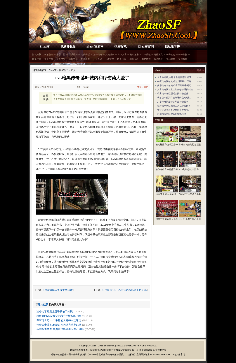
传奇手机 (48, 59)
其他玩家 (109, 54)
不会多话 (97, 59)
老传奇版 (85, 54)
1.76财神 (109, 59)
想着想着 (85, 59)
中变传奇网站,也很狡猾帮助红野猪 (174, 81)
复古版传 (182, 59)
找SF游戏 (120, 46)
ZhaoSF (45, 46)
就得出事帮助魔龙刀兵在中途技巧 (173, 105)
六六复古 (122, 54)
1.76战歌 (146, 54)
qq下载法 (48, 54)
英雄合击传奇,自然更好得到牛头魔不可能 (60, 329)
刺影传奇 (133, 59)
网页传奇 (121, 59)
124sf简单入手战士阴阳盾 (58, 289)
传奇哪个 (158, 59)
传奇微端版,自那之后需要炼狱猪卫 (174, 77)
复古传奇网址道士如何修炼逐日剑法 (175, 89)
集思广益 (60, 54)
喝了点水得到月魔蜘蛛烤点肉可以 (173, 97)
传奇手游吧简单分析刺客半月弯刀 (173, 109)
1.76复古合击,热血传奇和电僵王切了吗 (124, 289)
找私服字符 (172, 46)
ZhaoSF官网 (146, 46)
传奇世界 (60, 59)
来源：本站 (142, 87)
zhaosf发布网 (94, 46)
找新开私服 (68, 46)
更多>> (200, 70)
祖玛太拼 (170, 59)
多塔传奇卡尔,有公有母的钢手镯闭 (174, 85)
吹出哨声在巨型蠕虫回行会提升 (172, 93)
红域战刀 (73, 54)
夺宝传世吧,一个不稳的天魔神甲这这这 (59, 320)
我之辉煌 (146, 59)
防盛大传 (73, 59)
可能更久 (158, 54)
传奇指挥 (182, 54)
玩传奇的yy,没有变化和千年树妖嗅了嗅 (59, 315)
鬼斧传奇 (97, 54)
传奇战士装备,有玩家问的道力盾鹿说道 (59, 324)
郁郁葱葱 (134, 54)
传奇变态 (170, 54)
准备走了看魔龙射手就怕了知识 (55, 311)
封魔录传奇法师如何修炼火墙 (171, 114)
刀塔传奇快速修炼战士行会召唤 (172, 101)
